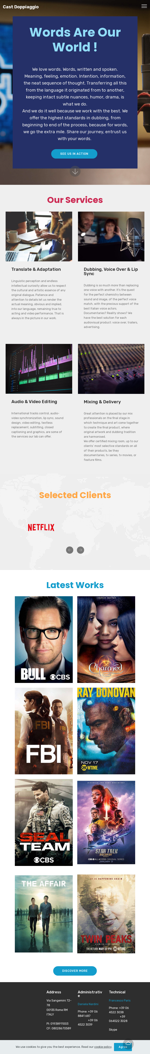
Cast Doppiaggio (21, 7)
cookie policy (102, 1047)
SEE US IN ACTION (74, 153)
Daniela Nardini (88, 1004)
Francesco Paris (119, 1000)
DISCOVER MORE (75, 971)
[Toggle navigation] (144, 6)
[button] (69, 550)
